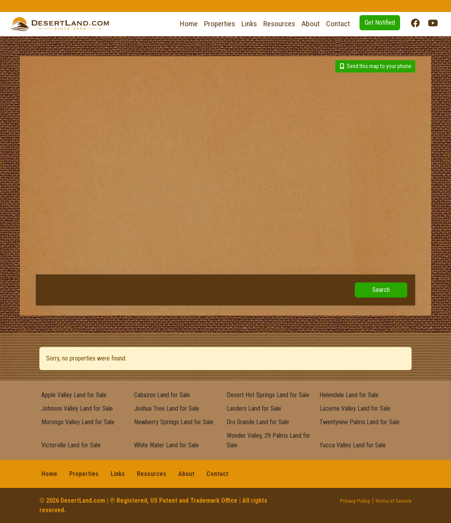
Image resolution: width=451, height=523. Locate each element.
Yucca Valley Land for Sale (352, 445)
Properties (219, 23)
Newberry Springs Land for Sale (174, 422)
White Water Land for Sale (166, 445)
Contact (338, 23)
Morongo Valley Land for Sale (78, 422)
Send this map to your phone (375, 66)
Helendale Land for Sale (349, 395)
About (310, 23)
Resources (279, 23)
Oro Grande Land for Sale (258, 422)
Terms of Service (393, 501)
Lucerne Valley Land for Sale (355, 408)
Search (381, 290)
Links (249, 23)
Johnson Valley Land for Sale (77, 408)
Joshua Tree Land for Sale (166, 408)
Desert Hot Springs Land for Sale (268, 395)
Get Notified (380, 22)
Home (189, 23)
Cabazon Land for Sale (162, 395)
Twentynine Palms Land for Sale (359, 422)
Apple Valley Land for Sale (74, 395)
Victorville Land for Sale (71, 445)
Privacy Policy (355, 501)
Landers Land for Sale (254, 408)
